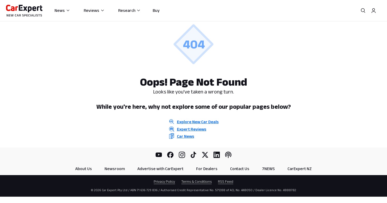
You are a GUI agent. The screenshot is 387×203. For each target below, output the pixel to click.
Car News (185, 136)
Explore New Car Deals (198, 122)
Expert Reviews (191, 129)
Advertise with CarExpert (160, 168)
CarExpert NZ (299, 168)
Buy (156, 10)
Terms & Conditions (196, 181)
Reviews (94, 10)
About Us (83, 168)
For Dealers (206, 168)
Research (129, 10)
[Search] (363, 10)
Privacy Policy (164, 181)
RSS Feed (225, 181)
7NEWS (268, 168)
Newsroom (115, 168)
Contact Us (239, 168)
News (62, 10)
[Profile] (373, 10)
